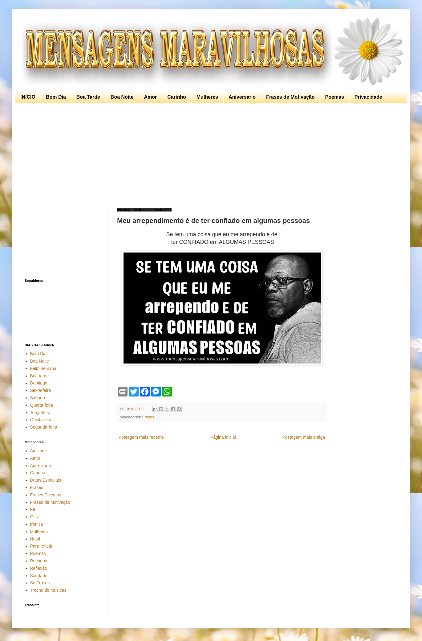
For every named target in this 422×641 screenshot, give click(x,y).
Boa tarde (39, 375)
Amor (150, 97)
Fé (32, 509)
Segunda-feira (43, 427)
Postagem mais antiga (303, 437)
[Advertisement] (209, 155)
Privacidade (368, 97)
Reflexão (38, 568)
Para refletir (41, 546)
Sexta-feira (40, 390)
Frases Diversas (45, 494)
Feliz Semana (43, 368)
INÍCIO (27, 97)
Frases (148, 417)
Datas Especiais (45, 480)
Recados (38, 560)
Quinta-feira (41, 419)
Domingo (38, 382)
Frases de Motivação (290, 97)
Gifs (34, 516)
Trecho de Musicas (48, 590)
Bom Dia (56, 97)
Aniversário (242, 97)
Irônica (36, 524)
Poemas (334, 97)
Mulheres (207, 97)
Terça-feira (40, 412)
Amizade (38, 450)
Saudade (38, 575)
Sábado (37, 397)
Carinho (176, 97)
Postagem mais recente (141, 437)
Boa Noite (122, 97)
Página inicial (223, 437)
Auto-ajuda (40, 465)
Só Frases (40, 582)
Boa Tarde (88, 97)
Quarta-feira (41, 405)
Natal (35, 538)
